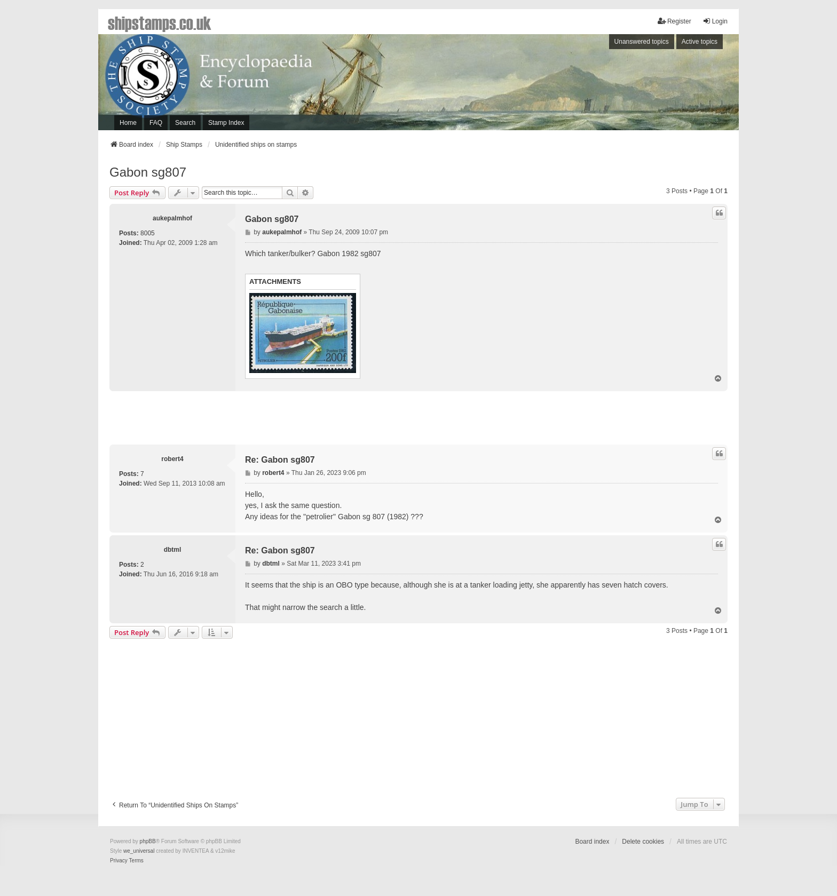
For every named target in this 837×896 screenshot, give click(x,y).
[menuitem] (119, 861)
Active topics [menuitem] (699, 41)
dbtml (172, 549)
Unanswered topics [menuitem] (641, 41)
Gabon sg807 (147, 172)
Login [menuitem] (715, 21)
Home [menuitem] (128, 122)
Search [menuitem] (185, 122)
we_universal (138, 851)
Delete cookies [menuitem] (643, 841)
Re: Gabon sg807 (280, 459)
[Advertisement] (592, 85)
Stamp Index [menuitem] (226, 122)
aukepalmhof (172, 218)
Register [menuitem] (674, 21)
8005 (147, 233)
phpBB (148, 841)
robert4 (172, 459)
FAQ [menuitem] (155, 122)
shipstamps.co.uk (159, 22)
